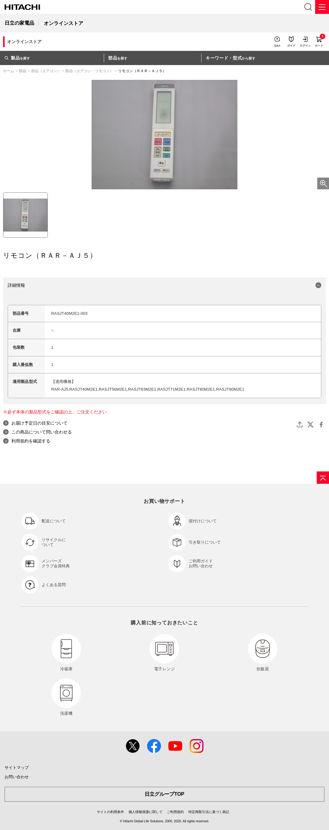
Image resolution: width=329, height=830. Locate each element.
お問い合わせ (17, 777)
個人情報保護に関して (145, 812)
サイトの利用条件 (110, 812)
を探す (17, 57)
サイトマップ (17, 767)
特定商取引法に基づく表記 (208, 812)
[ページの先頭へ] (323, 477)
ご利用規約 (175, 812)
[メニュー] (322, 7)
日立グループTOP (164, 794)
